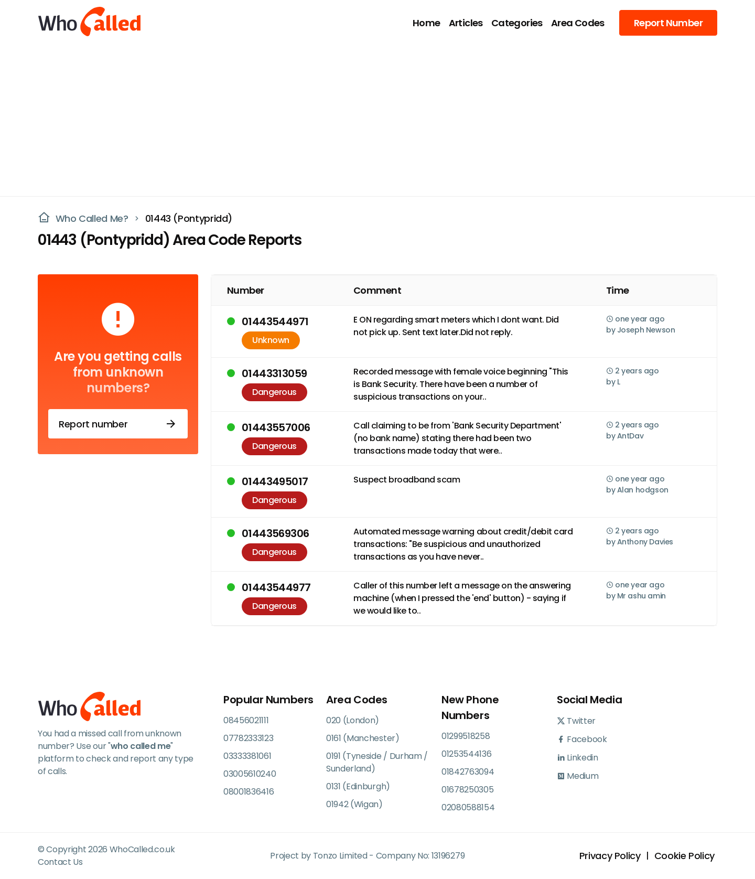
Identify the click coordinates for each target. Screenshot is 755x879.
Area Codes (578, 22)
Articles (466, 22)
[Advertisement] (371, 118)
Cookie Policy (684, 855)
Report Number (668, 22)
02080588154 (467, 807)
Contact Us (60, 862)
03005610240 (249, 774)
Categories (517, 22)
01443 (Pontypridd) (189, 218)
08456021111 (245, 720)
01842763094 (467, 772)
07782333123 (248, 738)
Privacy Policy (610, 855)
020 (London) (352, 720)
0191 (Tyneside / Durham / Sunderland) (377, 762)
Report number (118, 423)
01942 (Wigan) (354, 804)
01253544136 (466, 754)
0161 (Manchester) (363, 738)
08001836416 (248, 792)
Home (426, 22)
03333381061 (247, 756)
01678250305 (467, 790)
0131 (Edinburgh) (358, 786)
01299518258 (465, 736)
